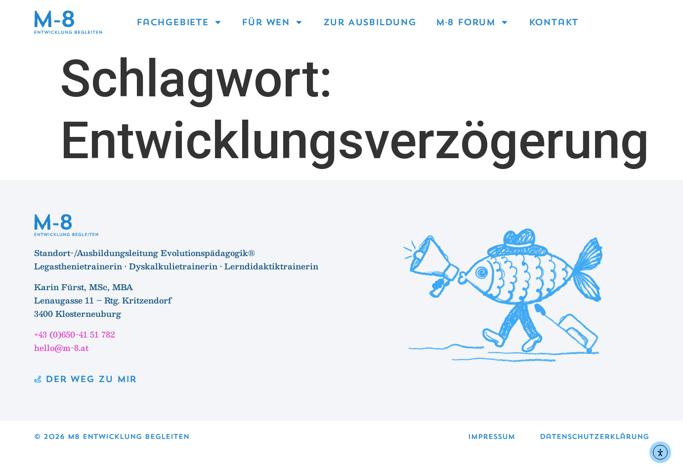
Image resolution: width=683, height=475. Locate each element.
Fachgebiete (179, 22)
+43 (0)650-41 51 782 (74, 334)
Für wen (272, 22)
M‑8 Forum (472, 22)
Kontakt (554, 22)
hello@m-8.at (61, 347)
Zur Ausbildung (369, 22)
